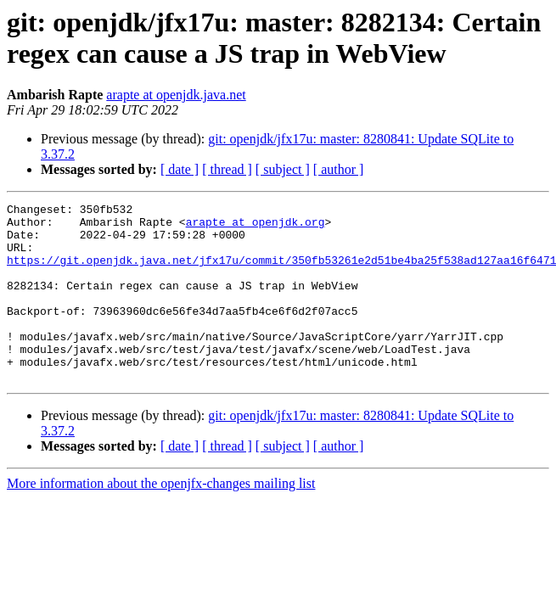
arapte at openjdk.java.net (175, 94)
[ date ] (179, 169)
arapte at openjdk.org (255, 226)
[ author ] (338, 169)
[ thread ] (227, 169)
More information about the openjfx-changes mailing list (161, 519)
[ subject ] (283, 169)
